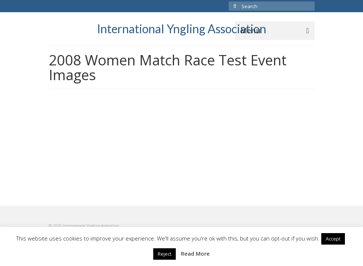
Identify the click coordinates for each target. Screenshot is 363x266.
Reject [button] (164, 253)
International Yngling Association (181, 28)
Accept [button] (333, 238)
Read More (195, 253)
